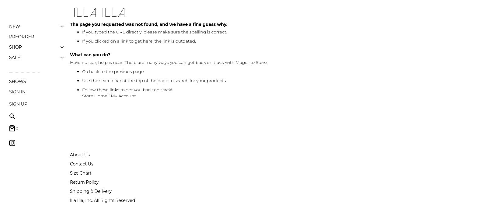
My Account (123, 96)
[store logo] (98, 12)
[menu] (36, 42)
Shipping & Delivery (91, 188)
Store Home (94, 96)
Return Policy (84, 179)
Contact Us (81, 161)
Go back (90, 71)
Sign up (18, 104)
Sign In (17, 92)
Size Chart (81, 170)
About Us (80, 152)
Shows (17, 81)
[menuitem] (14, 26)
